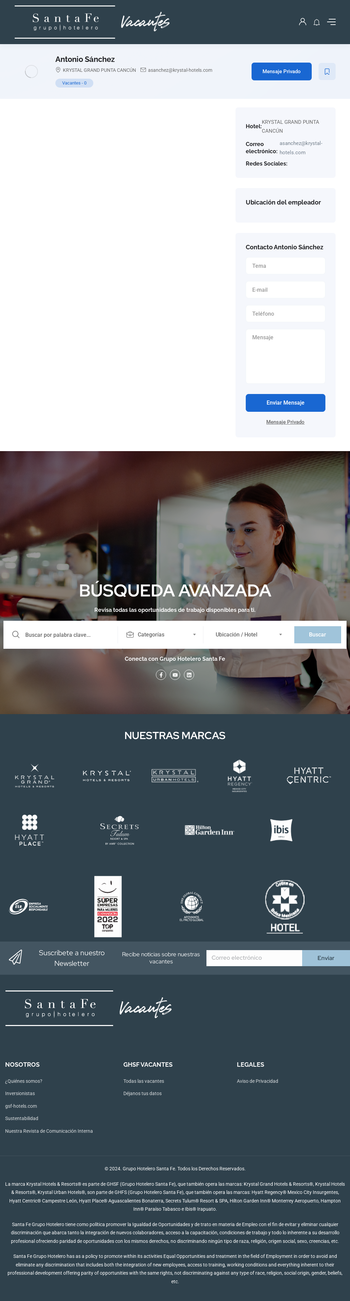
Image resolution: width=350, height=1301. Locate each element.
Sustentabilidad (21, 1118)
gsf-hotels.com (21, 1106)
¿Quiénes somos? (23, 1081)
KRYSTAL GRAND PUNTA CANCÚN (99, 70)
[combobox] (164, 634)
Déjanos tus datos (142, 1093)
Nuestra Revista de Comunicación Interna (49, 1131)
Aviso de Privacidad (257, 1081)
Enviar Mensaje (286, 402)
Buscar (317, 634)
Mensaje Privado (281, 71)
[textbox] (160, 635)
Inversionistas (20, 1093)
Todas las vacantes (143, 1081)
